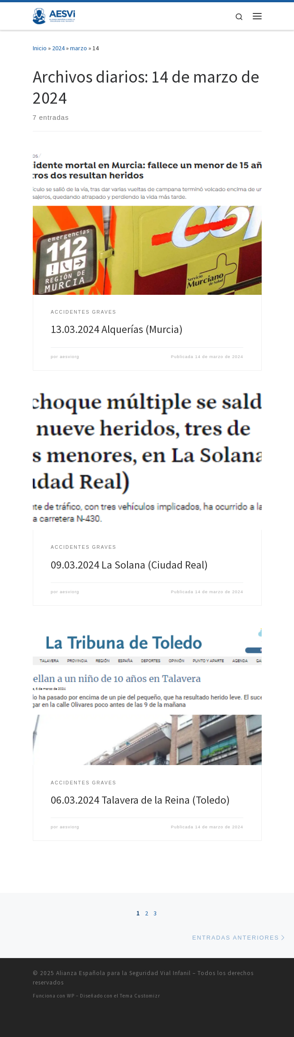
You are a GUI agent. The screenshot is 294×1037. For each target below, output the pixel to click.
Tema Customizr (140, 996)
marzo (78, 48)
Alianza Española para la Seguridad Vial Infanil (123, 973)
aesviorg (69, 356)
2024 (58, 48)
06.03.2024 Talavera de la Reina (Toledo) (140, 799)
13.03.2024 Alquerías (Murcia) (117, 329)
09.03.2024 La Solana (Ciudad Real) (129, 564)
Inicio (40, 48)
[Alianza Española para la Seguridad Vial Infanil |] (54, 15)
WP (71, 996)
